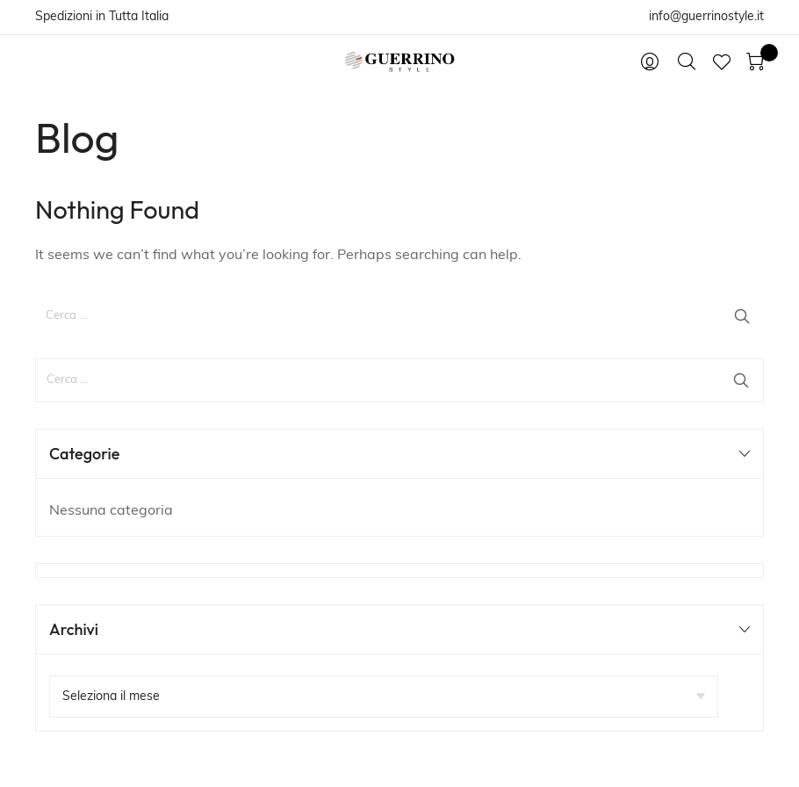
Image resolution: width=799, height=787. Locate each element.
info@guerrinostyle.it (706, 17)
